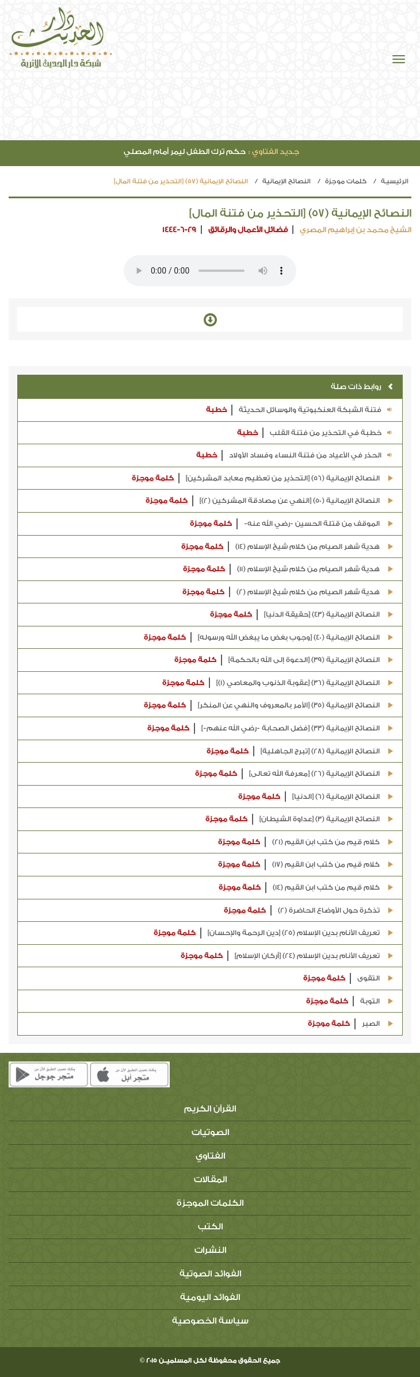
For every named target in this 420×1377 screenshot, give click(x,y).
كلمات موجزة (345, 181)
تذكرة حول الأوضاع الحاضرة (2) (309, 910)
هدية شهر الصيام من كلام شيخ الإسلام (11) (288, 569)
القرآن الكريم (210, 1109)
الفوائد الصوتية (210, 1274)
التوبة (350, 1001)
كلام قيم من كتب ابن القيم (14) (306, 887)
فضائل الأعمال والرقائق (248, 229)
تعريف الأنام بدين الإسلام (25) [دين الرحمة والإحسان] (274, 933)
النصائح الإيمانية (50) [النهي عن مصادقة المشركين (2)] (270, 500)
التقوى (348, 978)
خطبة (216, 410)
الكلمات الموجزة (210, 1203)
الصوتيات (210, 1132)
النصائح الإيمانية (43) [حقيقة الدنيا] (302, 614)
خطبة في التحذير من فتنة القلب (315, 433)
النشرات (210, 1250)
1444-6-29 (179, 229)
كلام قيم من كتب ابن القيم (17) (306, 864)
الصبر (351, 1023)
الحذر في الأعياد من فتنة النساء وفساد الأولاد (295, 455)
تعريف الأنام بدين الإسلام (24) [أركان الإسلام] (287, 956)
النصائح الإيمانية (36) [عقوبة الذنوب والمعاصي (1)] (278, 683)
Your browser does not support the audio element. (210, 270)
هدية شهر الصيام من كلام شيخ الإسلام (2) (288, 592)
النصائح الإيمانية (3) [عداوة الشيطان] (299, 819)
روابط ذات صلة (362, 386)
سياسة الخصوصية (210, 1321)
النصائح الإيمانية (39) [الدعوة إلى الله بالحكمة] (284, 660)
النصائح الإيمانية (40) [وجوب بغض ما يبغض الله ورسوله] (269, 637)
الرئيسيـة (394, 181)
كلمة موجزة (153, 478)
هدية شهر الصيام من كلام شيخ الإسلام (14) (287, 546)
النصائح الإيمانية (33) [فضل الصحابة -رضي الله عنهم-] (270, 728)
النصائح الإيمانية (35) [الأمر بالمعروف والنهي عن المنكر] (269, 705)
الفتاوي (210, 1156)
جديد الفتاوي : (274, 151)
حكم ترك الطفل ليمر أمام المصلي (211, 151)
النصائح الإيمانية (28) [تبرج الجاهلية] (300, 751)
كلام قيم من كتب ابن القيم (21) (306, 842)
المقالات (210, 1179)
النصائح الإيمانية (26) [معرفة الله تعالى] (294, 773)
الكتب (210, 1227)
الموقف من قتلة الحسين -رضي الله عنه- (292, 523)
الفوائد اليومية (210, 1297)
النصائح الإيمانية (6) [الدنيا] (316, 796)
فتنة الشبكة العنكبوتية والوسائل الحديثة (300, 410)
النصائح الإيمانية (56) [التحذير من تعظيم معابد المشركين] (263, 478)
